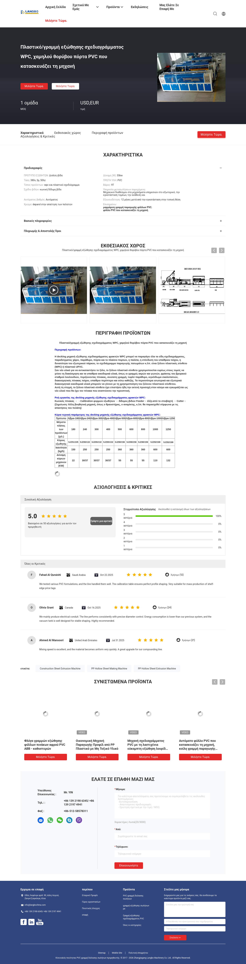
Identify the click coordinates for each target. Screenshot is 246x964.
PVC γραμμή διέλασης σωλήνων (133, 897)
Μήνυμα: (120, 789)
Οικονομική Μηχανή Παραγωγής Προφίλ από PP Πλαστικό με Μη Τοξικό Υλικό (97, 744)
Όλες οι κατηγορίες (132, 925)
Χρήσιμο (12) (177, 574)
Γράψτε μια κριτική (101, 521)
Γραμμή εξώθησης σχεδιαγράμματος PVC (133, 917)
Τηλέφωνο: (122, 846)
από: (118, 829)
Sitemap (102, 953)
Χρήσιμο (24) (165, 607)
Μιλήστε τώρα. (34, 86)
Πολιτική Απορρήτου (138, 953)
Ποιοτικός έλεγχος (91, 908)
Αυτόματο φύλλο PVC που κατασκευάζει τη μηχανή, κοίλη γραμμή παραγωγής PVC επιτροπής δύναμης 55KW (197, 748)
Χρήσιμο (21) (188, 640)
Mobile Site (117, 953)
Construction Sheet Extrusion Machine (60, 668)
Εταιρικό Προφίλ (90, 895)
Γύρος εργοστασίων (91, 902)
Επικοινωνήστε (128, 865)
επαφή (85, 915)
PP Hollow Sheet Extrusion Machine (157, 668)
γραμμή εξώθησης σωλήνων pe (136, 907)
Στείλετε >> (175, 937)
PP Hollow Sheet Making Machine (109, 668)
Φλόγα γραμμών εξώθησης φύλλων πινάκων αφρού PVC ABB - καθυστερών (44, 744)
